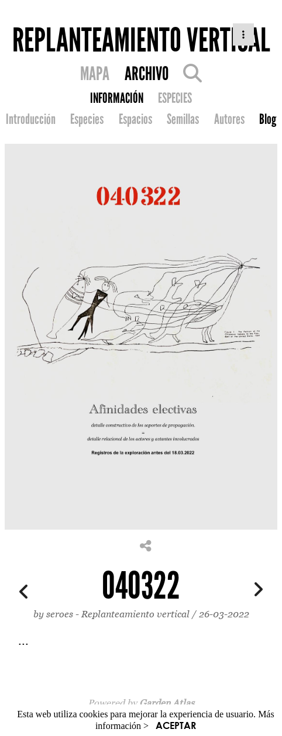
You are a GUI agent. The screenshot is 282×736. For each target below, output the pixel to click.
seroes (59, 614)
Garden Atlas (166, 702)
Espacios (135, 119)
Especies (87, 119)
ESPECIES (175, 98)
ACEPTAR (176, 725)
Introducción (31, 119)
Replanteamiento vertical (136, 614)
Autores (229, 119)
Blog (267, 119)
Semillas (183, 119)
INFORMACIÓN (116, 98)
